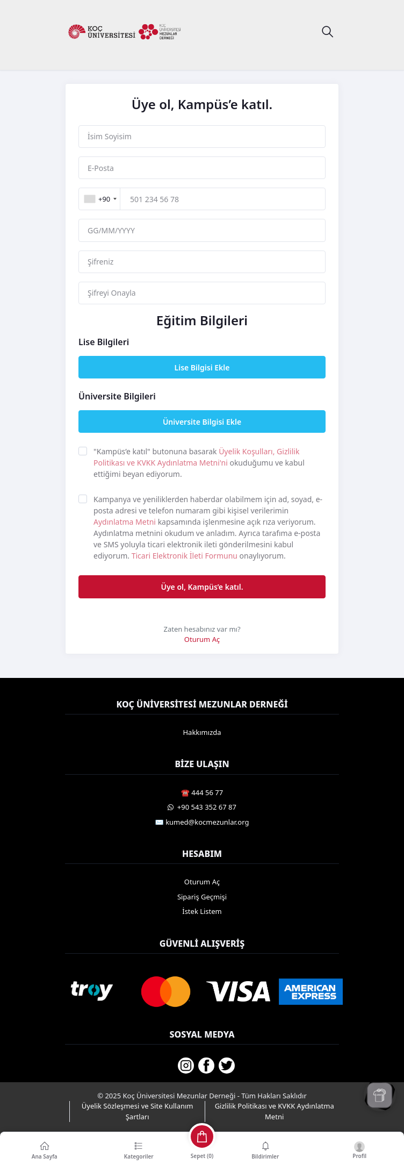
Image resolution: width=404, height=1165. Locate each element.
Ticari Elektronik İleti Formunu (186, 556)
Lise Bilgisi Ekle (202, 367)
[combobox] (100, 199)
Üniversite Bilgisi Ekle (202, 422)
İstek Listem (202, 911)
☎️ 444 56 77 (202, 792)
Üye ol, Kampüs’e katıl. (202, 587)
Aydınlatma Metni (125, 522)
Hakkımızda (202, 732)
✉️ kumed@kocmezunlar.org (202, 822)
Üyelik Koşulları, (248, 451)
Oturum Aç (202, 639)
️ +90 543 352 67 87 (202, 807)
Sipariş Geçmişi (202, 897)
